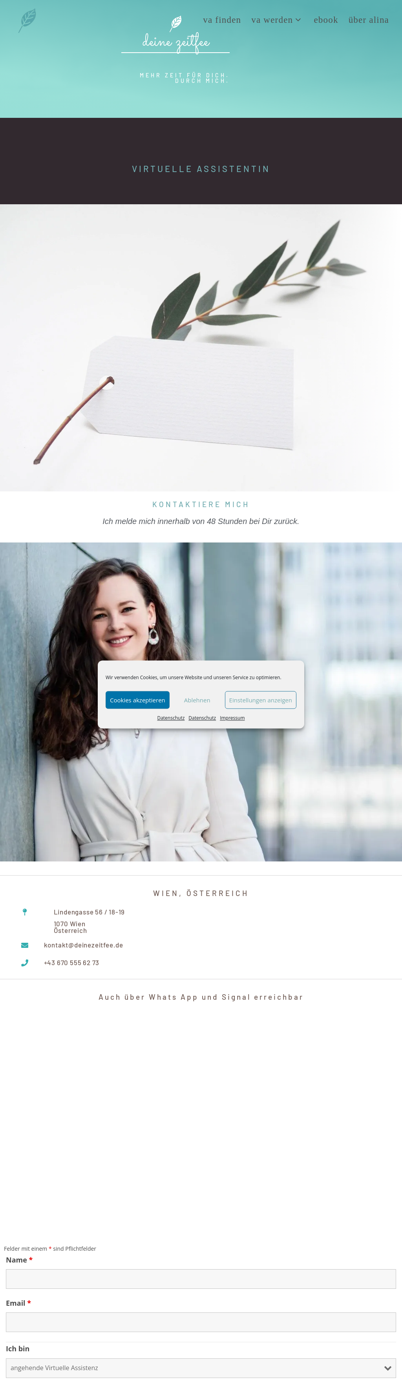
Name (19, 1259)
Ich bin (17, 1348)
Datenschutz (171, 718)
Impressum (232, 718)
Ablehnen (197, 700)
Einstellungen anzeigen (260, 700)
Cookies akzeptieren (137, 700)
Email (18, 1303)
